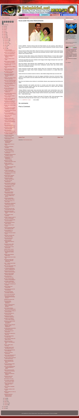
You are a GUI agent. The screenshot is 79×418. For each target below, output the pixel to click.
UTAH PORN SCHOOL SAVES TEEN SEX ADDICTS (10, 83)
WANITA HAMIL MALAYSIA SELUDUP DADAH (9, 69)
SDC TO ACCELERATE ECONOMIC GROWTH (9, 292)
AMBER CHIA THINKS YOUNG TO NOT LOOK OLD (10, 78)
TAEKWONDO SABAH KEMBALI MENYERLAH (9, 179)
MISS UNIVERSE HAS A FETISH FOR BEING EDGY (9, 125)
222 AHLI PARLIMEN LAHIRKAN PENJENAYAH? (9, 50)
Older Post (60, 137)
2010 (4, 408)
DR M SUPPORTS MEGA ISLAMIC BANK (9, 336)
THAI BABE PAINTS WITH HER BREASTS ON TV (9, 348)
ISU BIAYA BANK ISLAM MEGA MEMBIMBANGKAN (10, 329)
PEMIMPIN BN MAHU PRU (9, 299)
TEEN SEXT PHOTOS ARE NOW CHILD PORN (9, 236)
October (6, 42)
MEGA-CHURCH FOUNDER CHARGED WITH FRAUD (9, 62)
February (6, 403)
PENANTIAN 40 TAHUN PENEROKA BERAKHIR (9, 316)
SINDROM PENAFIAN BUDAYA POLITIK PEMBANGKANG (8, 395)
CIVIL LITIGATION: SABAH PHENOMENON (9, 186)
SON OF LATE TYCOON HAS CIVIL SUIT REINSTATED (9, 53)
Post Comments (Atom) (28, 139)
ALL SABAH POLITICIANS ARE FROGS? (9, 152)
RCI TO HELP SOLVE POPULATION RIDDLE (9, 150)
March (5, 401)
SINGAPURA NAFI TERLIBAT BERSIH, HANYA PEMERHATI (9, 325)
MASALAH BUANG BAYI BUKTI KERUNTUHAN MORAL (8, 361)
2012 (4, 37)
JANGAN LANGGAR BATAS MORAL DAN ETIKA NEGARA (9, 305)
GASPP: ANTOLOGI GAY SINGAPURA (9, 331)
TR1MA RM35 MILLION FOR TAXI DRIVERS (9, 290)
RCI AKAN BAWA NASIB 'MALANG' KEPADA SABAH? (10, 113)
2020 (4, 26)
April (5, 399)
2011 (4, 406)
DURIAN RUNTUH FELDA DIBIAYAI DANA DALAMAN (9, 271)
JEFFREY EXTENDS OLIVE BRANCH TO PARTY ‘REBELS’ (9, 56)
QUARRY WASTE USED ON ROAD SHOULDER (9, 99)
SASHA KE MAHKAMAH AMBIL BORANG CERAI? (9, 199)
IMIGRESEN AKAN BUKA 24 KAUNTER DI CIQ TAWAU (9, 102)
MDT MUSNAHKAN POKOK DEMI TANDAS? (9, 223)
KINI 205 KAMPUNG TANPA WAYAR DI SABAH (9, 364)
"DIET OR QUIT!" (7, 123)
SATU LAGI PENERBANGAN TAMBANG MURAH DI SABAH (9, 367)
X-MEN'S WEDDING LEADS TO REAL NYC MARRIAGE (9, 121)
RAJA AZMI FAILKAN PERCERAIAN (8, 181)
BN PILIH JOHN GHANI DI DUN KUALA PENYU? (9, 89)
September (6, 43)
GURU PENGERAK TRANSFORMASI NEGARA (9, 131)
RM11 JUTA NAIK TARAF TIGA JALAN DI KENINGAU (10, 266)
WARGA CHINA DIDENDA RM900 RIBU (9, 255)
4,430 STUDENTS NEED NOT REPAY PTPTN (9, 339)
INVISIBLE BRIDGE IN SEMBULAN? (8, 91)
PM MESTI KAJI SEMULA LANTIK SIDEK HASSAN (9, 319)
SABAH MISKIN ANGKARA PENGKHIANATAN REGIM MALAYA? (9, 296)
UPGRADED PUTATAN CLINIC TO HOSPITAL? (10, 173)
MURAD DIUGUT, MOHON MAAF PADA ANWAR (9, 176)
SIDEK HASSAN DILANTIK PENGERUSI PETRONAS (9, 370)
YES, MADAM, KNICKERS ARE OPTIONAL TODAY (9, 381)
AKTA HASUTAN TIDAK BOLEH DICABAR (8, 238)
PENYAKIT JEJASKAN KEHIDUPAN (8, 353)
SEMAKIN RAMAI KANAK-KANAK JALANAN (9, 136)
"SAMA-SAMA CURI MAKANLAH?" (8, 116)
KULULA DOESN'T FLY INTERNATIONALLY (8, 231)
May (5, 398)
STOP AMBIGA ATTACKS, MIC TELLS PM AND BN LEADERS (10, 167)
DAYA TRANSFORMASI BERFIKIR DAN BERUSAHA (10, 309)
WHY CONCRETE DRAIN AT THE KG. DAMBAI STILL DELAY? (9, 195)
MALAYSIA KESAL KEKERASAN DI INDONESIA (7, 302)
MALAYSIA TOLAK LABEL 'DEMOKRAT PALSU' (9, 245)
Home (40, 137)
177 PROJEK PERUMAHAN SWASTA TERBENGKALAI (9, 269)
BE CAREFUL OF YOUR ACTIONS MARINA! (8, 72)
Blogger (55, 413)
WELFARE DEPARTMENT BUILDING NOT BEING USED (9, 251)
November (6, 40)
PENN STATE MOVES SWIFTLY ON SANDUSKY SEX (9, 342)
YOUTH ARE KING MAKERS (9, 294)
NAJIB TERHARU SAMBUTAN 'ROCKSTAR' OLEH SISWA (9, 184)
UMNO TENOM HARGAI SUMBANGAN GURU (8, 192)
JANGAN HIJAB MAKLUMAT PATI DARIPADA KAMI (9, 228)
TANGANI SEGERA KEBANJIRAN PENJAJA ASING (9, 241)
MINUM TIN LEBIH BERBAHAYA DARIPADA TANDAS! (9, 373)
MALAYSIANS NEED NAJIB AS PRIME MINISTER (10, 94)
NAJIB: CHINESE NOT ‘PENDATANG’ (8, 287)
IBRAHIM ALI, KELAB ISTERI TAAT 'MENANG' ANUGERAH (9, 322)
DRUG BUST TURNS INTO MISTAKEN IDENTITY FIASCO (9, 75)
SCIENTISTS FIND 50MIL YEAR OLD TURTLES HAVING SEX (9, 260)
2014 (4, 34)
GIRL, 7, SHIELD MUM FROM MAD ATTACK (9, 264)
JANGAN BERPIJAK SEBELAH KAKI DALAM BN (10, 311)
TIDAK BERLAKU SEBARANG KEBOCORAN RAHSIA (9, 204)
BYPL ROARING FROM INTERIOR (8, 215)
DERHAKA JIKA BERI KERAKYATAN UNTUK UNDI (10, 161)
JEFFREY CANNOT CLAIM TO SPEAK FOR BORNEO (10, 218)
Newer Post (21, 137)
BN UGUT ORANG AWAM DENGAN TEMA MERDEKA (9, 279)
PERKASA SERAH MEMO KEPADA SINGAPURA (9, 274)
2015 (4, 32)
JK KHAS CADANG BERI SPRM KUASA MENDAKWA (9, 171)
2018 (4, 29)
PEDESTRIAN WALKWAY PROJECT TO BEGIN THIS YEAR (9, 212)
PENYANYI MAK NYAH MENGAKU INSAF (8, 377)
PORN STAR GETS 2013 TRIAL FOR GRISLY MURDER (8, 384)
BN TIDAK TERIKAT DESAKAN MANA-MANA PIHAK (10, 358)
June (5, 48)
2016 (4, 31)
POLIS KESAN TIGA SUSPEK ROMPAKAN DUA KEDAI (9, 108)
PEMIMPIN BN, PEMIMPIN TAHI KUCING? (9, 138)
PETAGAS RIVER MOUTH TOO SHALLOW (9, 314)
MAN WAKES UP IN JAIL (8, 378)
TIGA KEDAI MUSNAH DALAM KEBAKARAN (10, 111)
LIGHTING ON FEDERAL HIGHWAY (8, 147)
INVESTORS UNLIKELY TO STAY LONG (9, 201)
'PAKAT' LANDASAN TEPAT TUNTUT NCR (9, 96)
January (6, 404)
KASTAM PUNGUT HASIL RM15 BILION (9, 247)
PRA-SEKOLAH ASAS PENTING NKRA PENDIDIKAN (8, 141)
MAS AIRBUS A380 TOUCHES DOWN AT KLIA (9, 64)
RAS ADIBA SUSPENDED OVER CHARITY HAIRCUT (9, 282)
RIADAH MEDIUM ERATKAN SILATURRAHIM (9, 350)
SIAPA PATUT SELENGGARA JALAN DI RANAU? (9, 220)
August (5, 45)
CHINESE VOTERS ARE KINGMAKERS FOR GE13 (9, 119)
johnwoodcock (46, 413)
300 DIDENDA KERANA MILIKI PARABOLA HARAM (10, 155)
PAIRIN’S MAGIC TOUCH (9, 249)
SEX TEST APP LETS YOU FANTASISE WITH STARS (9, 209)
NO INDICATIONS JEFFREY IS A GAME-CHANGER (10, 133)
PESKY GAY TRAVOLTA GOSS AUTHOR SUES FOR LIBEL (10, 81)
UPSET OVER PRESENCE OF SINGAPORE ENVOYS (10, 356)
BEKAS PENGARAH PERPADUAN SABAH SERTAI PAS (8, 189)
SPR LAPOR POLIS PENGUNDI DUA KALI (8, 277)
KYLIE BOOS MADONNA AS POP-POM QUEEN (9, 128)
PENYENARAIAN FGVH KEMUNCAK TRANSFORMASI (8, 158)
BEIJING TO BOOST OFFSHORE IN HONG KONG (8, 164)
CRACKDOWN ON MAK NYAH (10, 103)
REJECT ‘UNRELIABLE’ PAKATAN (8, 345)
